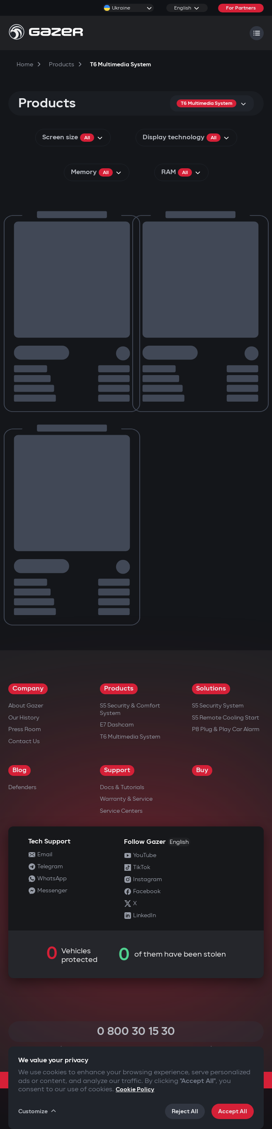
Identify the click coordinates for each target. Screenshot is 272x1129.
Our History (23, 717)
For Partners (241, 8)
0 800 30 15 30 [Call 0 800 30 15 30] (136, 1031)
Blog (19, 770)
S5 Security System (218, 705)
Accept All (232, 1111)
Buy (202, 770)
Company (28, 689)
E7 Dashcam (117, 724)
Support (117, 770)
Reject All (185, 1111)
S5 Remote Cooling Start (225, 717)
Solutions (211, 689)
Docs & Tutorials (122, 787)
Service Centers (121, 810)
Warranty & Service (126, 798)
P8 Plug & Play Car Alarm (226, 729)
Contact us (24, 741)
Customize (37, 1111)
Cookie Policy (135, 1089)
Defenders (22, 787)
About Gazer (25, 705)
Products (119, 689)
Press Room (24, 729)
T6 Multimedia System (130, 736)
